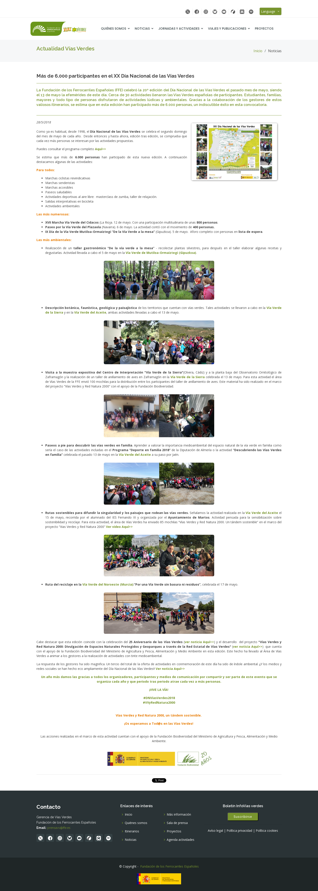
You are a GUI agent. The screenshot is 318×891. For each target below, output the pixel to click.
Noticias (148, 28)
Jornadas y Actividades (184, 28)
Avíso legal (215, 830)
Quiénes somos (119, 28)
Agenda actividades (180, 839)
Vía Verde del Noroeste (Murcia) (107, 584)
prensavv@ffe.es (58, 828)
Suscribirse (243, 816)
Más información (179, 814)
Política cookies (267, 830)
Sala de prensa (177, 822)
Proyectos (270, 28)
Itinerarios (132, 831)
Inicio (258, 50)
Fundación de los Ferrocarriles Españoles (169, 866)
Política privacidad (239, 830)
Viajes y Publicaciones (233, 28)
